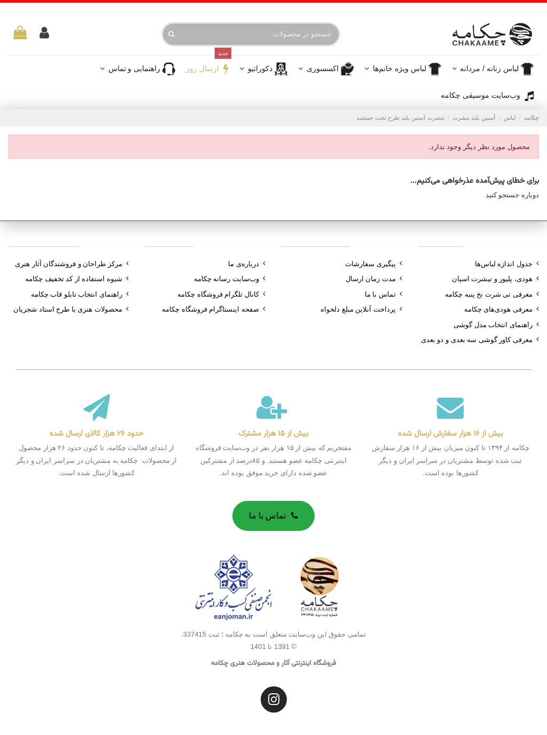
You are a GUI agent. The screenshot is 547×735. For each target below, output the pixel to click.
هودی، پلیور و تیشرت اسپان (492, 279)
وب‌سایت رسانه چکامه (226, 279)
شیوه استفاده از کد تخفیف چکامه (73, 279)
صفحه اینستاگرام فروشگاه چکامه (210, 309)
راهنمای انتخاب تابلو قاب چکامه (76, 294)
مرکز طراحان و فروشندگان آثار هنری (68, 264)
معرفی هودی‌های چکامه (498, 309)
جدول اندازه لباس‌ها (504, 264)
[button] (326, 69)
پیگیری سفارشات (370, 264)
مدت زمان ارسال (371, 279)
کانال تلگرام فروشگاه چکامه (218, 294)
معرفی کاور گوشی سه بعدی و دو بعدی (477, 340)
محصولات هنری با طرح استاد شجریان (67, 309)
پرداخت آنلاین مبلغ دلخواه (358, 309)
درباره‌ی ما (243, 264)
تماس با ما (380, 294)
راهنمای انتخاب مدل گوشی (493, 325)
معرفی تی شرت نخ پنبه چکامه (489, 294)
